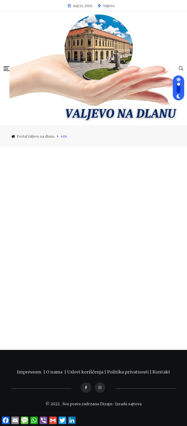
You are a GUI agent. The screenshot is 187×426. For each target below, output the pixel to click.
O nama (55, 372)
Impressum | (31, 372)
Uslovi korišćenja (85, 372)
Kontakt (161, 372)
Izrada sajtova (128, 403)
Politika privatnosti (128, 372)
